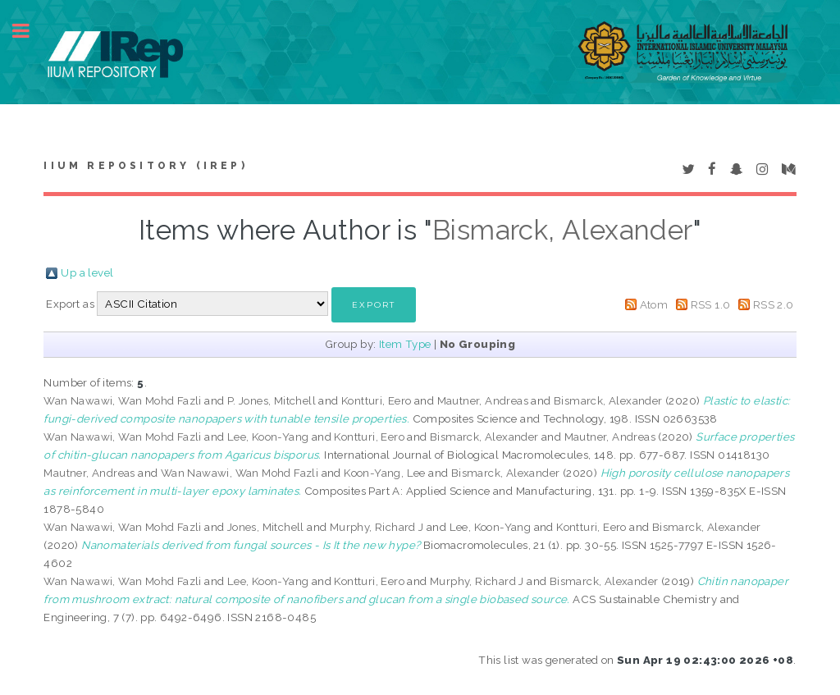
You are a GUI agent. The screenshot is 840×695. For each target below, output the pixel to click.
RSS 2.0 (773, 304)
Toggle (29, 31)
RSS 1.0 (711, 304)
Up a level (87, 272)
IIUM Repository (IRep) (145, 165)
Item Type (405, 343)
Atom (654, 304)
